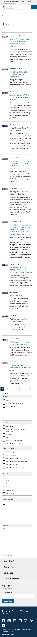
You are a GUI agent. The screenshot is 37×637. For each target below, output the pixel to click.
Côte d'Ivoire (10, 493)
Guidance (8, 572)
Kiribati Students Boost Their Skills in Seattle (19, 129)
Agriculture (9, 426)
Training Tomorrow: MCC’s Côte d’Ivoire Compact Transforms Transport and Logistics (19, 42)
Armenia (8, 478)
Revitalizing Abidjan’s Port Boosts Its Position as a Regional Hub (18, 74)
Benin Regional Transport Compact (16, 461)
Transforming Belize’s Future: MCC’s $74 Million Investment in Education (20, 97)
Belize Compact (11, 452)
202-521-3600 (9, 634)
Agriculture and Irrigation (14, 443)
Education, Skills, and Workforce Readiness (16, 430)
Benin (8, 484)
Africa (8, 400)
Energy (8, 434)
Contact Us (9, 567)
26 (31, 389)
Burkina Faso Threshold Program (16, 467)
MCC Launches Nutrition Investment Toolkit (18, 320)
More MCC (9, 561)
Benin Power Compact (13, 458)
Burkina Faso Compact (13, 464)
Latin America (10, 406)
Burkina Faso (10, 487)
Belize (8, 481)
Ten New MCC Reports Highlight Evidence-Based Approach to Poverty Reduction (20, 269)
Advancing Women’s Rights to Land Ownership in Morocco (20, 366)
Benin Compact (11, 455)
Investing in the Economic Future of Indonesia (18, 193)
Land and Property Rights (14, 440)
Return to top (7, 555)
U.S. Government (12, 578)
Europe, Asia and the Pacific (14, 403)
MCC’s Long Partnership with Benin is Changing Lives (19, 343)
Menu (34, 7)
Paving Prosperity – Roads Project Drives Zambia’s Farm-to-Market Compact (20, 163)
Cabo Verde (10, 490)
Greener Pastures (15, 295)
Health (8, 437)
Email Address (8, 592)
